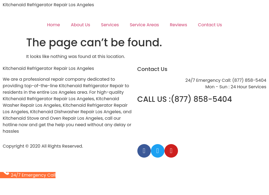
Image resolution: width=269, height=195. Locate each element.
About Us (80, 25)
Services (110, 25)
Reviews (178, 25)
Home (53, 25)
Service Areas (144, 25)
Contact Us (210, 25)
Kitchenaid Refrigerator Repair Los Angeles (48, 5)
